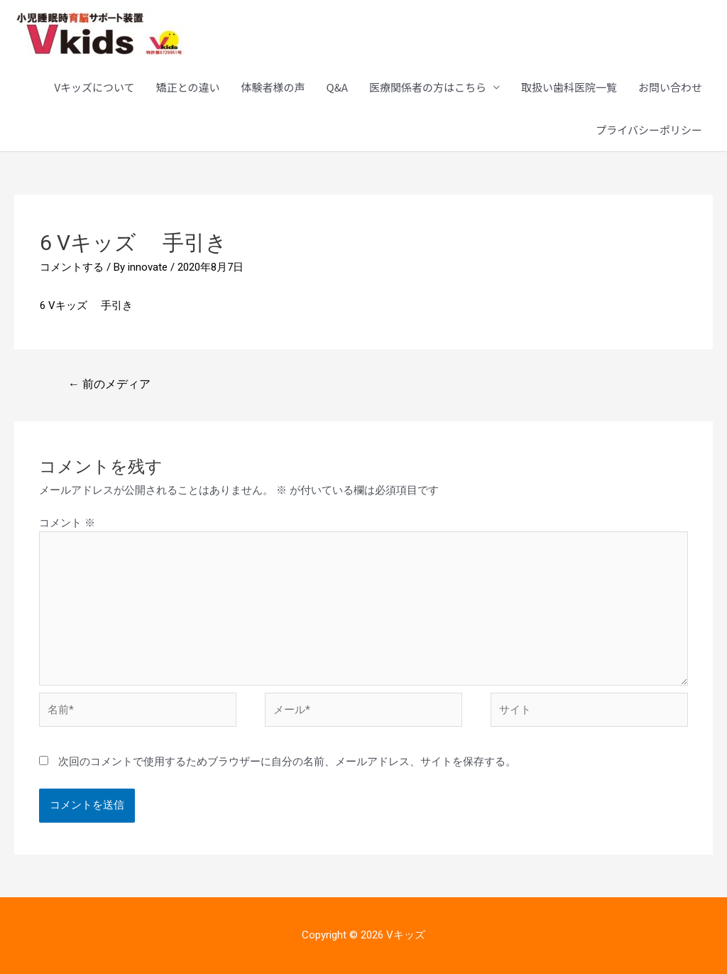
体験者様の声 (273, 87)
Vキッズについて (94, 87)
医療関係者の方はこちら (427, 87)
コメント (67, 522)
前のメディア (109, 384)
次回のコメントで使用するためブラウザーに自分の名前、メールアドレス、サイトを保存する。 (287, 761)
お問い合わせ (670, 87)
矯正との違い (188, 87)
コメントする (72, 267)
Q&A (337, 87)
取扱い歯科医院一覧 (569, 87)
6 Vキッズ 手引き (86, 305)
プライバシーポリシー (649, 129)
